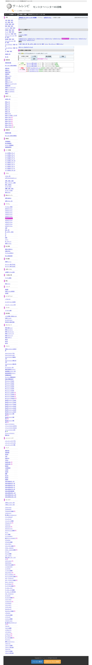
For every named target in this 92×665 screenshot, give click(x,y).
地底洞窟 (7, 452)
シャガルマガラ (8, 566)
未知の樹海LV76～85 (10, 489)
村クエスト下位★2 (9, 383)
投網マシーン (8, 261)
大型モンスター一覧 (9, 502)
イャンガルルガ (8, 517)
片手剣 (6, 24)
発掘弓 (6, 93)
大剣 (6, 20)
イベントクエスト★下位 (11, 426)
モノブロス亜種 (8, 637)
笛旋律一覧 (7, 54)
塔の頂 (6, 475)
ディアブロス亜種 (9, 586)
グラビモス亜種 (8, 542)
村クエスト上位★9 (9, 396)
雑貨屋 (6, 289)
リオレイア (7, 643)
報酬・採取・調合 (9, 188)
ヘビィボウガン (8, 48)
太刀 (6, 22)
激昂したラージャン (9, 641)
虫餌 (20, 44)
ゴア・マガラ (8, 555)
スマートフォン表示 (52, 662)
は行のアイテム (47, 17)
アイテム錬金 (8, 278)
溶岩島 (6, 471)
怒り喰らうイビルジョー (11, 515)
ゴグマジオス (8, 561)
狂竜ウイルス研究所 (9, 291)
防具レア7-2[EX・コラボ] (11, 115)
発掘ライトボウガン (9, 89)
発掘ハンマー (8, 76)
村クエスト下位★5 (9, 388)
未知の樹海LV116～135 (10, 495)
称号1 (6, 339)
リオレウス (7, 649)
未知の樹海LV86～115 (10, 493)
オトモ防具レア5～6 (10, 166)
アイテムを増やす (9, 253)
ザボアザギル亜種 (9, 564)
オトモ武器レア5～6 (10, 156)
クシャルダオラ (8, 536)
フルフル (7, 626)
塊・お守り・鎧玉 (32, 44)
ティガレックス (8, 588)
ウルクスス (7, 524)
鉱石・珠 (25, 44)
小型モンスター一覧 (9, 504)
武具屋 (6, 293)
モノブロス (7, 635)
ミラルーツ (7, 633)
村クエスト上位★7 (9, 392)
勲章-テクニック (9, 335)
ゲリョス (7, 551)
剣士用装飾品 (8, 143)
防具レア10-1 (8, 125)
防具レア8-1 (8, 117)
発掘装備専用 (8, 147)
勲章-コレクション (9, 331)
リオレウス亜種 (8, 651)
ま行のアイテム (74, 38)
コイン (46, 44)
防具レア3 (7, 105)
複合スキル (7, 192)
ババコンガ (7, 617)
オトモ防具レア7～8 (10, 168)
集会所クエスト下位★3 (10, 404)
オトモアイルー (8, 320)
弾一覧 (6, 57)
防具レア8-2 (8, 119)
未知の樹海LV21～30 (10, 483)
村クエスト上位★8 (9, 394)
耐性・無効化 (8, 184)
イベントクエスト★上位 (11, 427)
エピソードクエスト (9, 424)
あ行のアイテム (23, 38)
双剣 (6, 26)
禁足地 (6, 477)
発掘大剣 (7, 68)
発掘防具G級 (8, 132)
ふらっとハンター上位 (10, 442)
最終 (9, 20)
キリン (6, 532)
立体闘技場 (7, 468)
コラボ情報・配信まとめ (11, 316)
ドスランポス (8, 607)
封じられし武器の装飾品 (11, 65)
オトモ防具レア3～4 (10, 164)
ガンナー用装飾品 (9, 145)
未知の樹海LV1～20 (9, 481)
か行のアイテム (31, 38)
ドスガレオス (8, 601)
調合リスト (7, 283)
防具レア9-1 (8, 121)
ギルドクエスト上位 (9, 355)
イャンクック (8, 519)
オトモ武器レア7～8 (10, 158)
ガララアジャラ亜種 (9, 530)
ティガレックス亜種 (9, 590)
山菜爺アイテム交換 (9, 272)
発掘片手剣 (7, 72)
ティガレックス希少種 (10, 591)
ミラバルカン (8, 632)
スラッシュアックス (9, 35)
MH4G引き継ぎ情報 (9, 322)
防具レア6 (7, 111)
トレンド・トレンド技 (10, 304)
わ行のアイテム (30, 40)
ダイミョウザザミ (9, 574)
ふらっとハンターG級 (10, 444)
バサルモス (7, 613)
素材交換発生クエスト (10, 369)
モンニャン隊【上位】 (32, 63)
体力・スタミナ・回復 (10, 182)
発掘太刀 (7, 70)
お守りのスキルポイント (11, 178)
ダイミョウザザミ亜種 (10, 576)
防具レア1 (7, 102)
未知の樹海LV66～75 (10, 487)
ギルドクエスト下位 (9, 353)
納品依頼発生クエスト (10, 373)
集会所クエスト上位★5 (10, 408)
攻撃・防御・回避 (9, 180)
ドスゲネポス (8, 603)
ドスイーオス (8, 599)
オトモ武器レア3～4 (10, 155)
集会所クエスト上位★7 (10, 411)
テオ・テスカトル (9, 593)
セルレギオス (8, 572)
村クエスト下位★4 (9, 386)
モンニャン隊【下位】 (10, 264)
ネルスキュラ (8, 609)
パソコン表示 (37, 662)
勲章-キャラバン (9, 329)
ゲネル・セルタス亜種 (10, 549)
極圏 (6, 473)
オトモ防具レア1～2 (10, 162)
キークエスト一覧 (9, 367)
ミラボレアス (8, 630)
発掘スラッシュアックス (11, 83)
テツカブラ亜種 (8, 597)
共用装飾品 (7, 141)
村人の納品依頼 (8, 255)
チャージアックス (9, 41)
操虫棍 (6, 39)
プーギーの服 (8, 310)
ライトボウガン (8, 44)
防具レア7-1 (8, 113)
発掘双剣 (7, 74)
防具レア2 (7, 103)
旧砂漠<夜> (8, 464)
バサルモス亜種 (8, 615)
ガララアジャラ (8, 528)
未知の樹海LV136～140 (10, 497)
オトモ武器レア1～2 (10, 153)
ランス (6, 32)
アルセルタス (8, 509)
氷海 (6, 456)
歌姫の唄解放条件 (9, 379)
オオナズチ (7, 526)
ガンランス (7, 33)
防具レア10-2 (8, 127)
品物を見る (7, 251)
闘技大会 (7, 435)
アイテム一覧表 (23, 34)
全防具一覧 (7, 99)
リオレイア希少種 (9, 647)
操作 (12, 20)
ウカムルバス (8, 522)
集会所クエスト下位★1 (10, 400)
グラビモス (7, 540)
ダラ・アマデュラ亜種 (10, 580)
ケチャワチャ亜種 (9, 546)
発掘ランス (7, 80)
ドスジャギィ (8, 605)
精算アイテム (60, 44)
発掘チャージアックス (10, 87)
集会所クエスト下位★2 (10, 402)
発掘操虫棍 (7, 85)
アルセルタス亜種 (9, 511)
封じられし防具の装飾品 (11, 135)
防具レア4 (7, 107)
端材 (43, 44)
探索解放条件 (8, 375)
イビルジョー (8, 513)
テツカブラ (7, 595)
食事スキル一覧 (8, 201)
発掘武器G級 (8, 62)
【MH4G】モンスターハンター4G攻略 (28, 17)
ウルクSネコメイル (33, 71)
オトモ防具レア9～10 (10, 170)
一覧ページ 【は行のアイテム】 (25, 47)
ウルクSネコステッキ (35, 68)
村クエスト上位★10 (10, 398)
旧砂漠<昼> (8, 462)
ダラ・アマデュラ (9, 578)
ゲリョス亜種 (8, 553)
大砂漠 (6, 469)
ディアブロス (8, 584)
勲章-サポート (8, 337)
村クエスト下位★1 (9, 381)
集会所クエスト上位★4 (10, 406)
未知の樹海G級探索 (9, 491)
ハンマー (7, 28)
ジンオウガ (7, 568)
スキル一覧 (7, 176)
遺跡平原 (7, 450)
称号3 (6, 343)
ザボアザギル (8, 563)
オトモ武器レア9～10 (10, 160)
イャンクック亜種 (9, 521)
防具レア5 (7, 109)
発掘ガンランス (8, 81)
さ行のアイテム (40, 38)
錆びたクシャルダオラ (10, 538)
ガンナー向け (8, 186)
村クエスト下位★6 (9, 390)
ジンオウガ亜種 (8, 570)
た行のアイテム (48, 38)
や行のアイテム (82, 38)
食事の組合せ (8, 198)
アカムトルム (8, 507)
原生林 (6, 454)
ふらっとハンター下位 (10, 441)
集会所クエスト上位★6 (10, 410)
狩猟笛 (6, 30)
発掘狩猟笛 (7, 78)
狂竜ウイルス (8, 318)
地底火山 (7, 458)
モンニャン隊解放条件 (10, 377)
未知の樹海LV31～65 (10, 485)
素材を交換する (8, 249)
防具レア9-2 (8, 123)
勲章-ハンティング (9, 333)
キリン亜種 (7, 534)
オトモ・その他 (8, 190)
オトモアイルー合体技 (10, 302)
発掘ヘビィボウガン (9, 91)
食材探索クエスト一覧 (10, 371)
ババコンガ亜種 (8, 619)
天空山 (6, 460)
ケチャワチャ (8, 544)
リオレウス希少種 (9, 653)
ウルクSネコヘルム (33, 69)
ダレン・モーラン (9, 582)
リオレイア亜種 (8, 645)
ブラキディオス (8, 620)
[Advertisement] (53, 24)
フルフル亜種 (8, 628)
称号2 (6, 341)
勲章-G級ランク (8, 327)
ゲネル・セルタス (9, 548)
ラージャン (7, 639)
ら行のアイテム (22, 40)
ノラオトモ (7, 299)
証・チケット (52, 44)
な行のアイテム (56, 38)
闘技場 (6, 466)
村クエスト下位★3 (9, 384)
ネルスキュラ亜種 (9, 611)
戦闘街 (6, 479)
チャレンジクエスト (9, 433)
